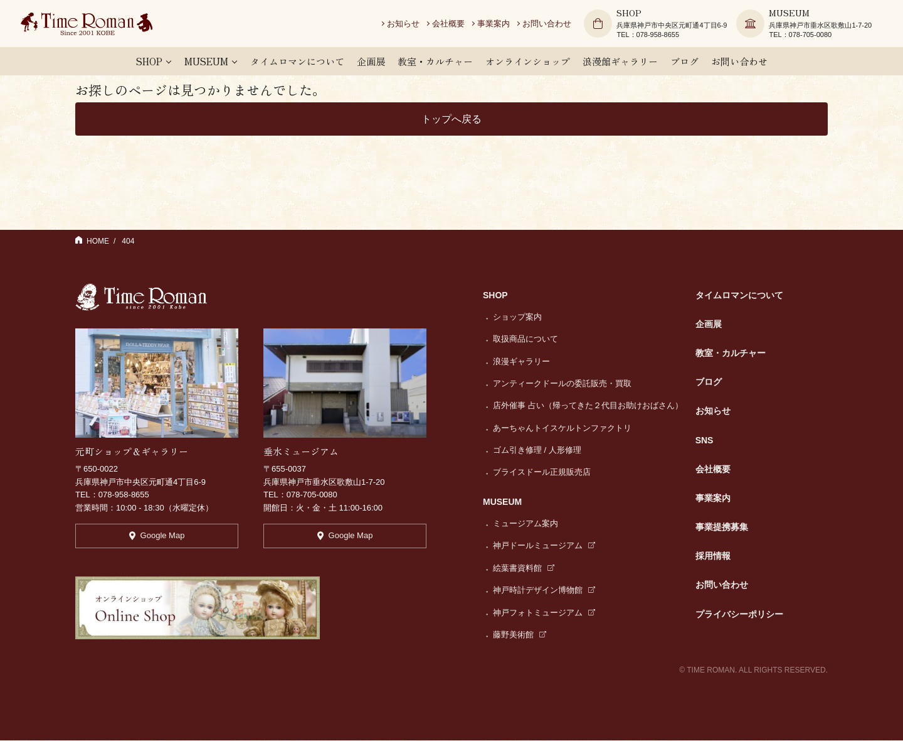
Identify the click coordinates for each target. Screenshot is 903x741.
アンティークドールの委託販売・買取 (562, 384)
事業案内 (498, 25)
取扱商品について (525, 339)
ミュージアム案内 (525, 524)
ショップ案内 (517, 317)
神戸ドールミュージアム (544, 546)
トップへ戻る (451, 119)
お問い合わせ (551, 25)
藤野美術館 (519, 635)
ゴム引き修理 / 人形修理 (537, 450)
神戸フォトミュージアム (544, 613)
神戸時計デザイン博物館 (544, 590)
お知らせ (407, 25)
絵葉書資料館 (523, 568)
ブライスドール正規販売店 (542, 472)
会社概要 (452, 25)
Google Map (157, 538)
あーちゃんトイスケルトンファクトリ (562, 428)
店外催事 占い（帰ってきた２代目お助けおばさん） (588, 406)
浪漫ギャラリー (521, 362)
